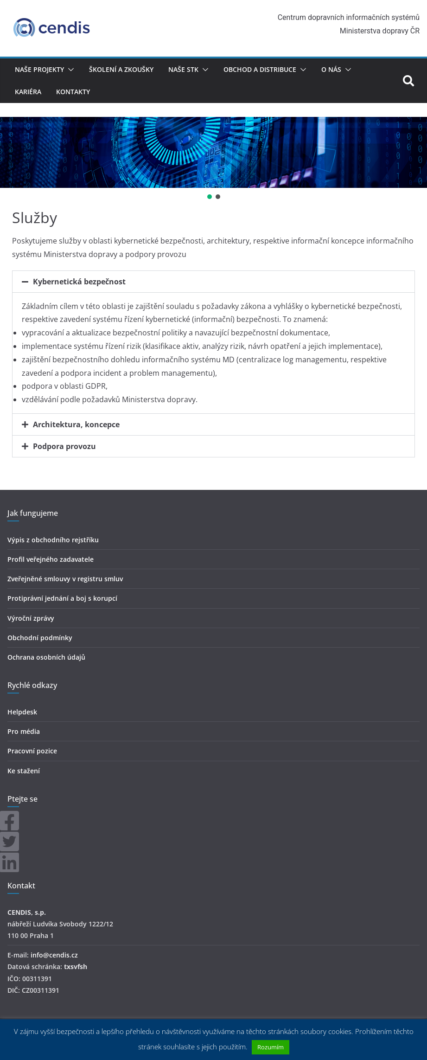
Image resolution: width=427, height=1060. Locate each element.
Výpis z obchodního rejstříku (53, 539)
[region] (213, 159)
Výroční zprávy (30, 618)
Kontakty (73, 91)
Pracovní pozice (32, 750)
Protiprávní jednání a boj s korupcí (62, 598)
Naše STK (183, 69)
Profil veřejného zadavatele (50, 559)
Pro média (23, 731)
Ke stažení (23, 770)
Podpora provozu (64, 446)
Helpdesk (22, 711)
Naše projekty (39, 69)
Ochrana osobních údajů (46, 657)
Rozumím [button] (270, 1047)
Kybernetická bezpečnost (79, 281)
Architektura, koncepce (76, 424)
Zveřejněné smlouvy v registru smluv (65, 578)
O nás (331, 69)
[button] (69, 69)
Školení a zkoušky (121, 69)
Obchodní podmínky (39, 637)
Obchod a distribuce (259, 69)
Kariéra (28, 91)
